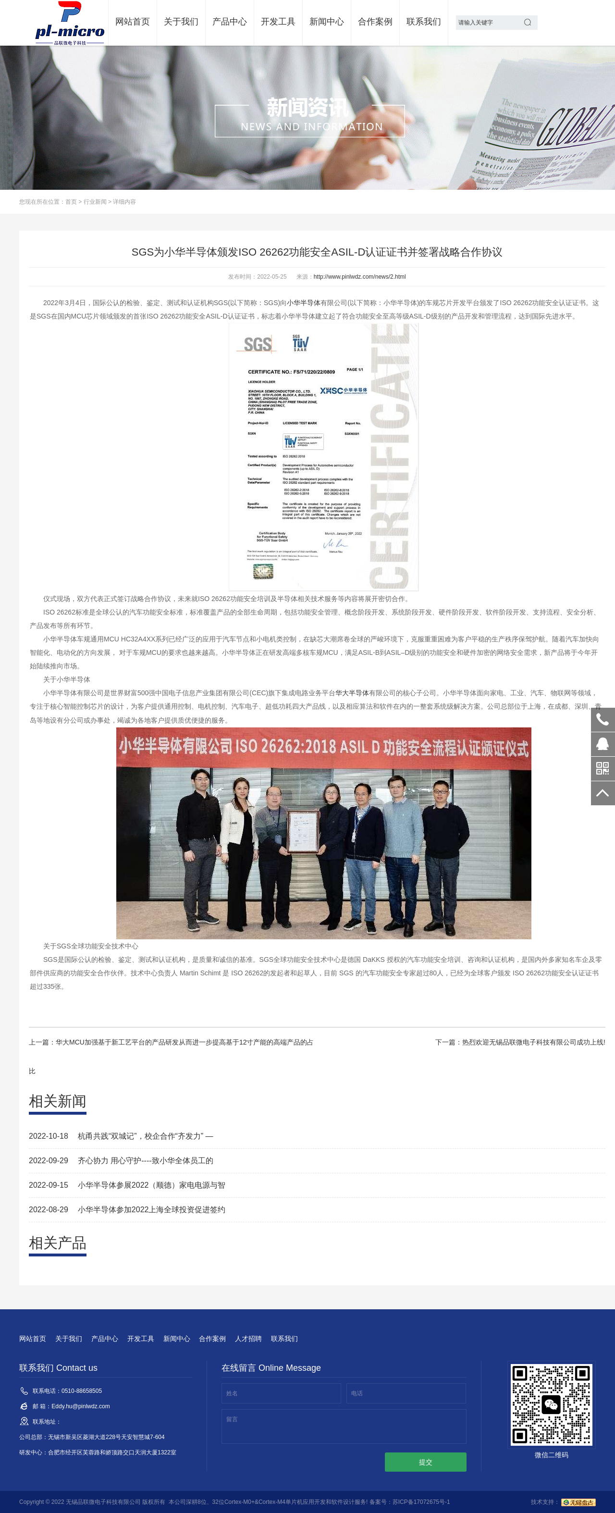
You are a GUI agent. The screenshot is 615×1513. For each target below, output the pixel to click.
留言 (232, 1419)
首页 (71, 201)
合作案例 (375, 21)
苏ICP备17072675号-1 (421, 1502)
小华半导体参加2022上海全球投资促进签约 (152, 1209)
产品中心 (229, 21)
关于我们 (181, 21)
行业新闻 (95, 201)
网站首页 (132, 21)
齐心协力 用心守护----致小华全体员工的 (145, 1160)
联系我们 (423, 21)
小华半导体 (303, 303)
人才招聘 (248, 1338)
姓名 (232, 1393)
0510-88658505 (603, 720)
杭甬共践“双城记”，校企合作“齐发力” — (145, 1136)
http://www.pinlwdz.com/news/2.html (360, 276)
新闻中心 (326, 21)
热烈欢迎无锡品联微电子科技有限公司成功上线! (533, 1042)
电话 (357, 1393)
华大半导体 (352, 693)
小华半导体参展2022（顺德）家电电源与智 (152, 1185)
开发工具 (278, 21)
